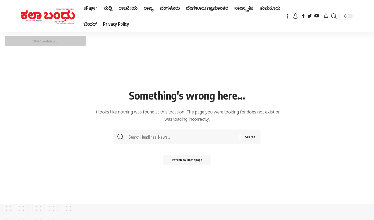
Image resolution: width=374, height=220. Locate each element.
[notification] (326, 16)
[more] (287, 16)
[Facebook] (303, 16)
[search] (334, 16)
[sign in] (295, 16)
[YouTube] (316, 16)
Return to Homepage (187, 161)
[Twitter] (309, 16)
